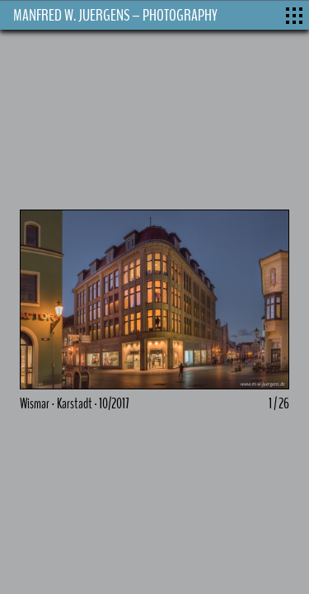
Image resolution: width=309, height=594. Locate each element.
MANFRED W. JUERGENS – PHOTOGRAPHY (115, 15)
